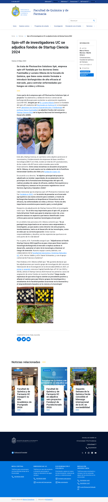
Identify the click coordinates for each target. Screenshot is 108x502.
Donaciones (74, 1)
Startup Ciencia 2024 (25, 112)
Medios (56, 1)
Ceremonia (18, 370)
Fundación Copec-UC (52, 172)
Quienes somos (25, 26)
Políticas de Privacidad (19, 452)
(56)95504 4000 (19, 476)
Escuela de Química (84, 75)
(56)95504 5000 (41, 478)
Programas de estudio (43, 26)
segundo (27, 269)
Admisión (48, 1)
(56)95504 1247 (85, 483)
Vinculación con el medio (74, 26)
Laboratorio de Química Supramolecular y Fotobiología (41, 108)
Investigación (58, 26)
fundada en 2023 (26, 194)
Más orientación (63, 482)
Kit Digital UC (49, 499)
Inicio (14, 26)
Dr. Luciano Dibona (47, 103)
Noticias (21, 36)
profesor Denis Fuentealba (27, 110)
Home (13, 36)
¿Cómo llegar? (91, 444)
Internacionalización (79, 370)
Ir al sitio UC (15, 1)
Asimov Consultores (28, 499)
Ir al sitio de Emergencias (44, 482)
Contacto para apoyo (64, 478)
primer (19, 269)
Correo (93, 1)
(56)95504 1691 (85, 480)
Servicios (90, 26)
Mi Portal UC (84, 1)
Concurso (47, 370)
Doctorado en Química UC (47, 105)
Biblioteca (64, 1)
